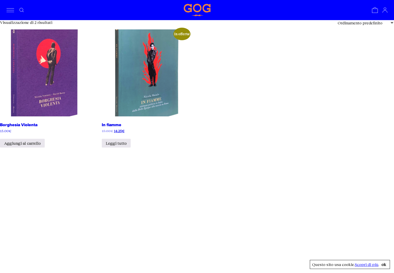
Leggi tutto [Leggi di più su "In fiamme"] (116, 143)
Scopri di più (366, 264)
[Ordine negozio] (365, 22)
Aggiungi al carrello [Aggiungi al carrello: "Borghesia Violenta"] (22, 143)
